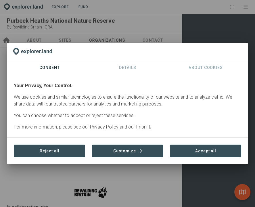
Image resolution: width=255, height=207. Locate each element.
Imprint (143, 127)
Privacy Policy (104, 127)
